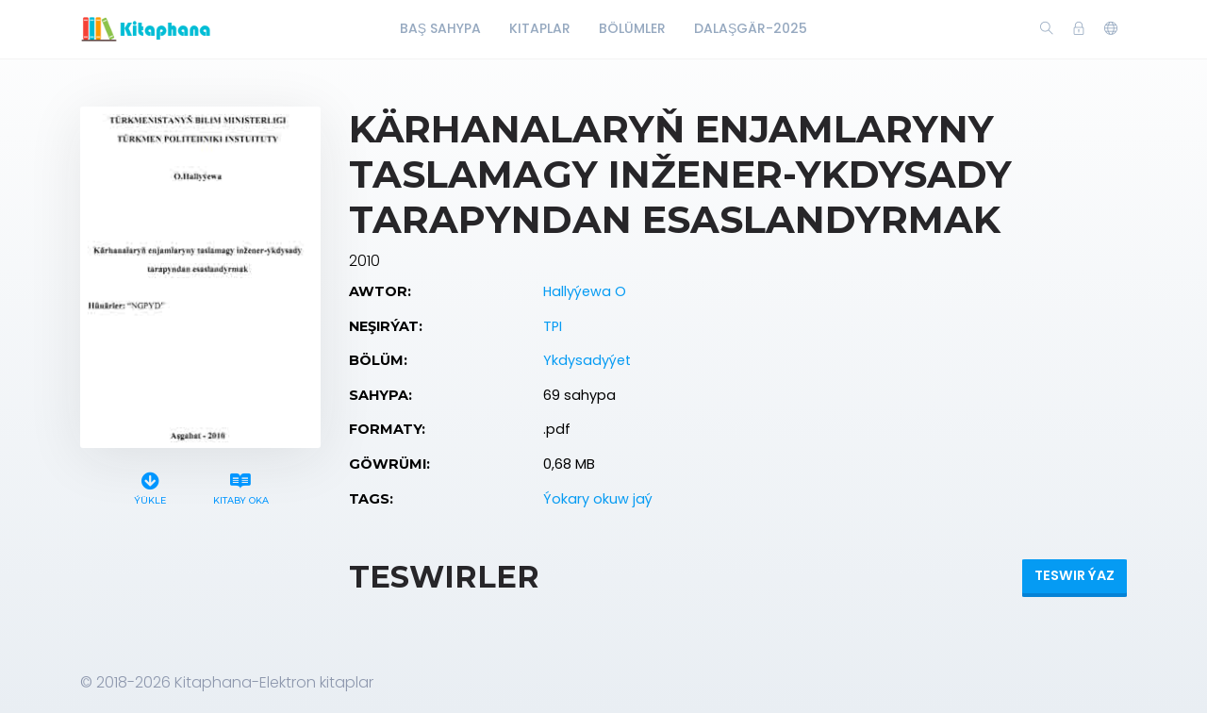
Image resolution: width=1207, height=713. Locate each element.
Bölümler (632, 28)
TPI (552, 326)
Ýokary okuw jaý (598, 498)
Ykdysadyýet (587, 360)
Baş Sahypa (440, 28)
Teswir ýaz (1074, 575)
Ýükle (150, 486)
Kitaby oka (240, 486)
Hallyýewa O (584, 291)
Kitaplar (539, 28)
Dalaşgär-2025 (750, 28)
